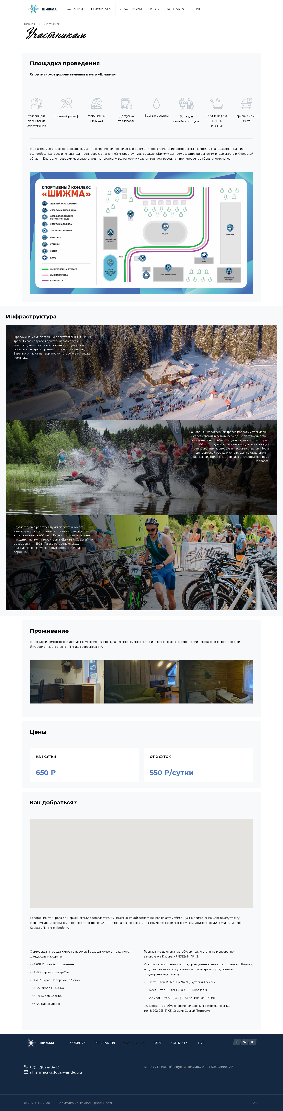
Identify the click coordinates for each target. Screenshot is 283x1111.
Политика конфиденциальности (85, 1103)
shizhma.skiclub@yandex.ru (56, 1072)
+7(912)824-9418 (44, 1067)
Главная (29, 24)
